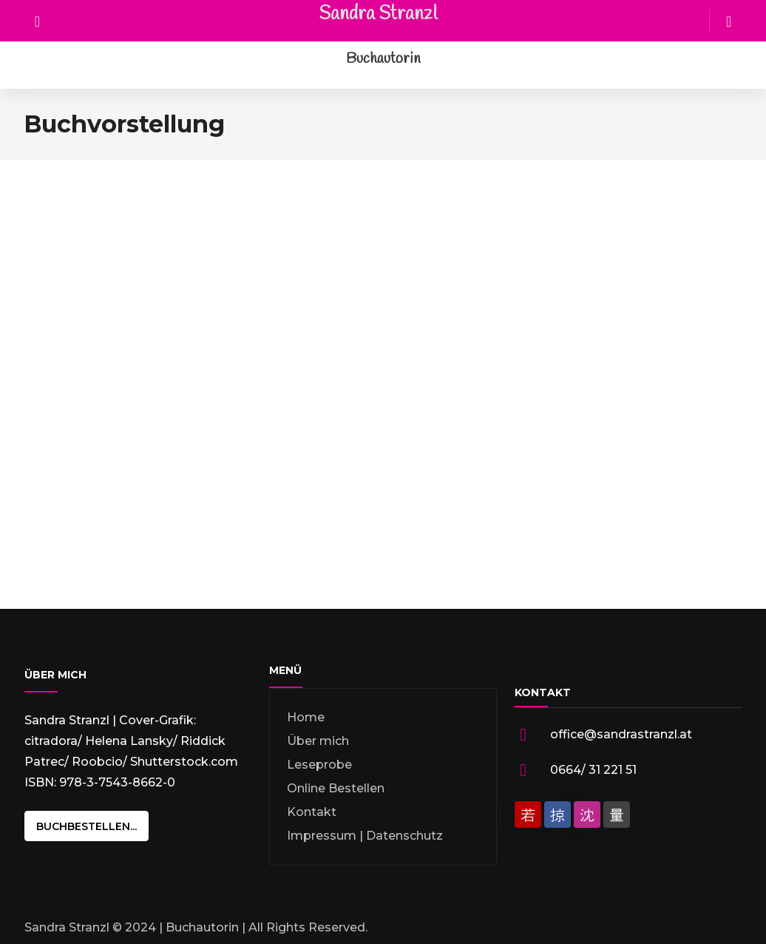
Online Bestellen (335, 788)
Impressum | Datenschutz (365, 836)
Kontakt (311, 812)
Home (306, 717)
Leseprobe (319, 765)
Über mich (318, 741)
